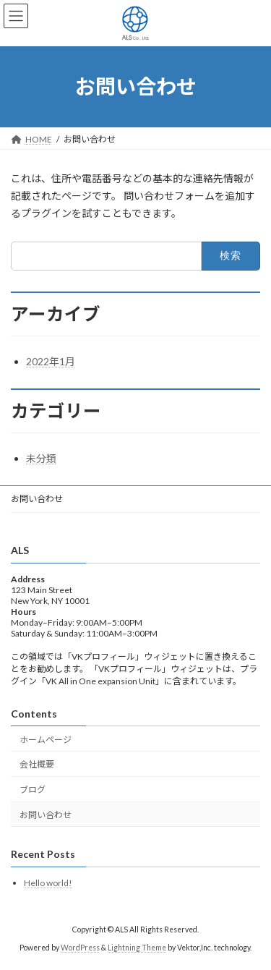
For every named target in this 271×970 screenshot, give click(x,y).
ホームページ (46, 739)
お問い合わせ (37, 498)
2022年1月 (50, 361)
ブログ (33, 790)
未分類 (41, 458)
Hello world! (48, 882)
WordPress (80, 947)
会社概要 (37, 765)
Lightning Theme (137, 947)
